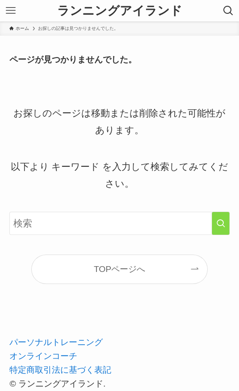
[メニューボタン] (10, 10)
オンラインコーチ (43, 356)
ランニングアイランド (119, 11)
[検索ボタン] (228, 10)
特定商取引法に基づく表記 (60, 370)
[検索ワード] (119, 223)
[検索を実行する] (221, 223)
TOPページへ (119, 269)
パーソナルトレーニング (56, 342)
